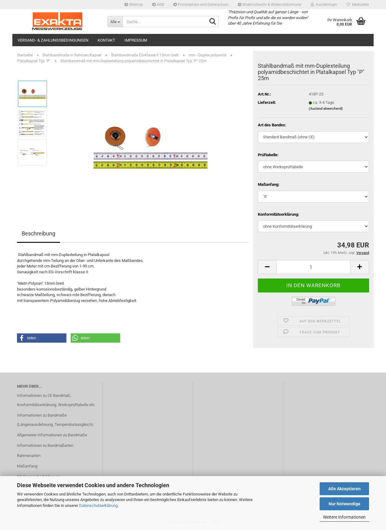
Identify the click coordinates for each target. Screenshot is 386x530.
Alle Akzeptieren (344, 488)
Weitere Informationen (344, 517)
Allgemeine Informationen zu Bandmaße (52, 435)
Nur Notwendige (344, 503)
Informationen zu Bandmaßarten (45, 445)
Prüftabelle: (268, 155)
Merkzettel (357, 4)
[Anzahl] (313, 267)
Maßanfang (27, 466)
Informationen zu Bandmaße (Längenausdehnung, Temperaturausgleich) (55, 420)
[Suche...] (115, 21)
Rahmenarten (28, 455)
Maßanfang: (268, 184)
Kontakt (106, 40)
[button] (267, 267)
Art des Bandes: (272, 125)
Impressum (135, 40)
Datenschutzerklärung (98, 505)
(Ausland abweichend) (326, 109)
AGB (158, 4)
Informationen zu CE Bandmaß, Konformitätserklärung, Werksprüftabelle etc (56, 400)
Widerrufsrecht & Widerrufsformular (269, 4)
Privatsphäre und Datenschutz (201, 4)
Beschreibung (38, 233)
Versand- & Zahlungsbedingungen (53, 40)
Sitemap (133, 4)
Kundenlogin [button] (324, 4)
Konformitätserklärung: (278, 214)
